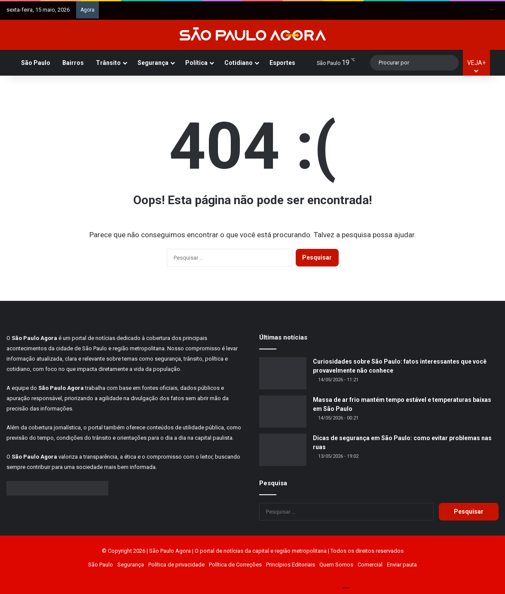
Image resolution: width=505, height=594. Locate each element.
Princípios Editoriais (290, 564)
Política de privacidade (176, 564)
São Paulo (35, 62)
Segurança (153, 62)
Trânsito (108, 62)
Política (196, 62)
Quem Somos (336, 564)
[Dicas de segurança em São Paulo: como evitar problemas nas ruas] (282, 450)
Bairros (73, 62)
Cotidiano (238, 62)
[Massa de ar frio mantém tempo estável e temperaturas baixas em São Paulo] (282, 411)
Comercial (370, 564)
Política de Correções (235, 564)
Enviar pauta (402, 564)
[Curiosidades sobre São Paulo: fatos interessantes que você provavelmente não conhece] (282, 373)
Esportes (282, 62)
